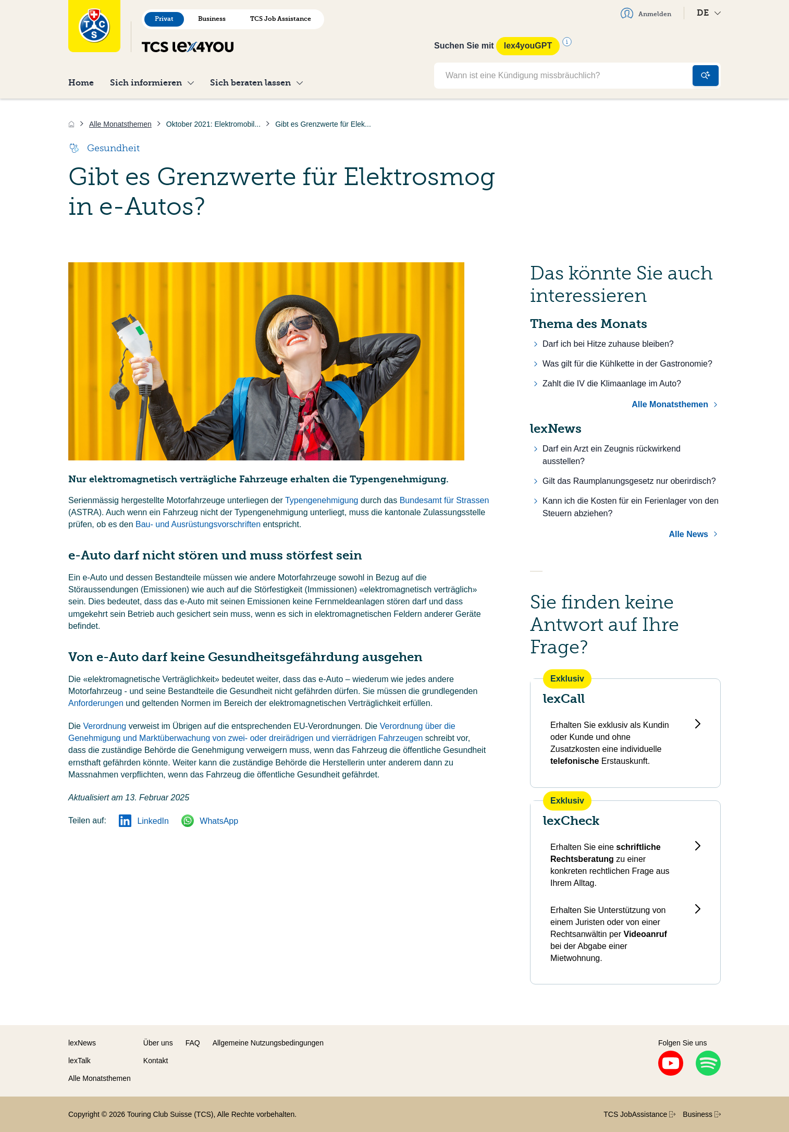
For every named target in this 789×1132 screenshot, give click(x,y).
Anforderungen (97, 703)
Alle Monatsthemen (670, 404)
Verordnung (105, 726)
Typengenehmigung (323, 500)
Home (81, 83)
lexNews (82, 1043)
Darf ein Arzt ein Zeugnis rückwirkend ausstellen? (612, 455)
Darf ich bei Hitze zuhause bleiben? (608, 343)
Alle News (688, 534)
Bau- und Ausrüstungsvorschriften (198, 524)
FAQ (193, 1043)
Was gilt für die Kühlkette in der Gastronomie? (627, 363)
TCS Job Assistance (280, 18)
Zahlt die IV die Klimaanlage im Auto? (612, 383)
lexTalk (79, 1060)
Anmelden (646, 13)
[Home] (71, 124)
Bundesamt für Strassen (444, 500)
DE (709, 13)
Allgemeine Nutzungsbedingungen (268, 1043)
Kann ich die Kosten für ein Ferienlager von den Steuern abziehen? (631, 507)
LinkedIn (144, 821)
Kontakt (155, 1060)
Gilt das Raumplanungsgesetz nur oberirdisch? (629, 481)
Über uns (158, 1043)
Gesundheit (104, 148)
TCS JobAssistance (639, 1114)
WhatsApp (209, 821)
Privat (164, 18)
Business (212, 18)
